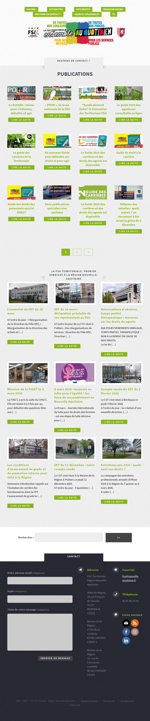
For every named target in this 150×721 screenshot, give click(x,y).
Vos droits (83, 9)
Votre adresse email (26, 573)
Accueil (31, 9)
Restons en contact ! (48, 14)
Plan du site (109, 700)
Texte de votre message (28, 609)
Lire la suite (21, 119)
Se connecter (127, 700)
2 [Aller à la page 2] (77, 252)
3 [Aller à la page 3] (88, 252)
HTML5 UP (75, 704)
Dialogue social (113, 9)
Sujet (17, 591)
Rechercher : (26, 537)
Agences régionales (86, 14)
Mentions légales (89, 700)
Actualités (56, 9)
